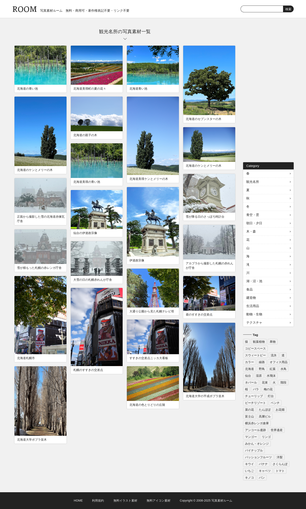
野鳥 (262, 369)
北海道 (249, 369)
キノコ (249, 477)
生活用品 (252, 306)
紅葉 (273, 369)
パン (262, 477)
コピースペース (255, 348)
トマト (280, 470)
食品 (249, 289)
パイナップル (254, 450)
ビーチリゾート (255, 403)
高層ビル (265, 416)
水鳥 (283, 369)
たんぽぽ (265, 409)
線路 (262, 362)
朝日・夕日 (254, 223)
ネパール (251, 382)
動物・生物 (254, 314)
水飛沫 (271, 375)
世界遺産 (277, 430)
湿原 (259, 375)
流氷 (274, 355)
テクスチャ (254, 322)
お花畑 (280, 409)
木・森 (251, 231)
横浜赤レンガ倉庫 (257, 423)
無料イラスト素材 (125, 500)
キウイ (249, 464)
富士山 (249, 416)
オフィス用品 (279, 362)
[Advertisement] (268, 92)
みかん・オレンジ (257, 443)
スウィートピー (255, 355)
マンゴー (251, 437)
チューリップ (254, 396)
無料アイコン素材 (158, 500)
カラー (249, 362)
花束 (265, 382)
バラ (256, 389)
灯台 (271, 396)
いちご (249, 470)
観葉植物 (259, 341)
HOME (78, 500)
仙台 (248, 375)
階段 (283, 382)
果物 (273, 341)
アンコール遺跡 (255, 430)
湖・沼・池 (254, 281)
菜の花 (249, 409)
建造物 (251, 297)
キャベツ (265, 470)
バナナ (263, 464)
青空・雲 (252, 215)
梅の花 (268, 389)
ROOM (24, 8)
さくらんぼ (280, 464)
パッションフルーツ (258, 457)
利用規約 (98, 500)
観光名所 (252, 181)
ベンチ (275, 403)
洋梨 (280, 457)
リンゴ (266, 437)
